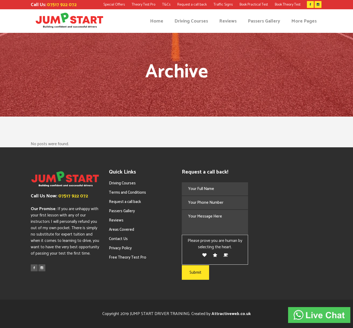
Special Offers (114, 5)
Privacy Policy (120, 248)
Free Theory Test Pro (127, 257)
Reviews (116, 220)
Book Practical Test (254, 5)
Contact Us (118, 239)
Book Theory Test (288, 5)
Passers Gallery (122, 211)
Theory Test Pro (143, 5)
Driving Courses (122, 183)
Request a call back (192, 5)
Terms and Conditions (127, 192)
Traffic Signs (223, 5)
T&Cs (166, 5)
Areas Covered (121, 229)
